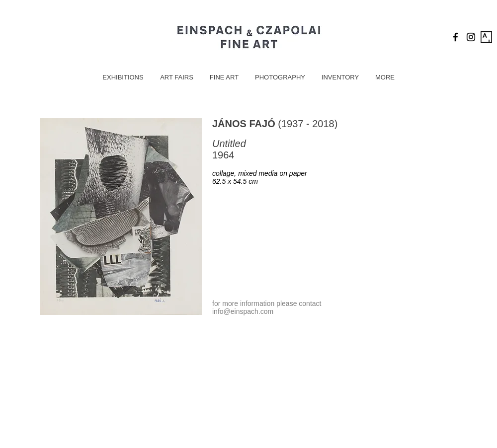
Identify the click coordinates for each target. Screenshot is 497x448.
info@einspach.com (242, 311)
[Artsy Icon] (486, 37)
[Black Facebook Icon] (455, 37)
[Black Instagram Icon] (471, 37)
